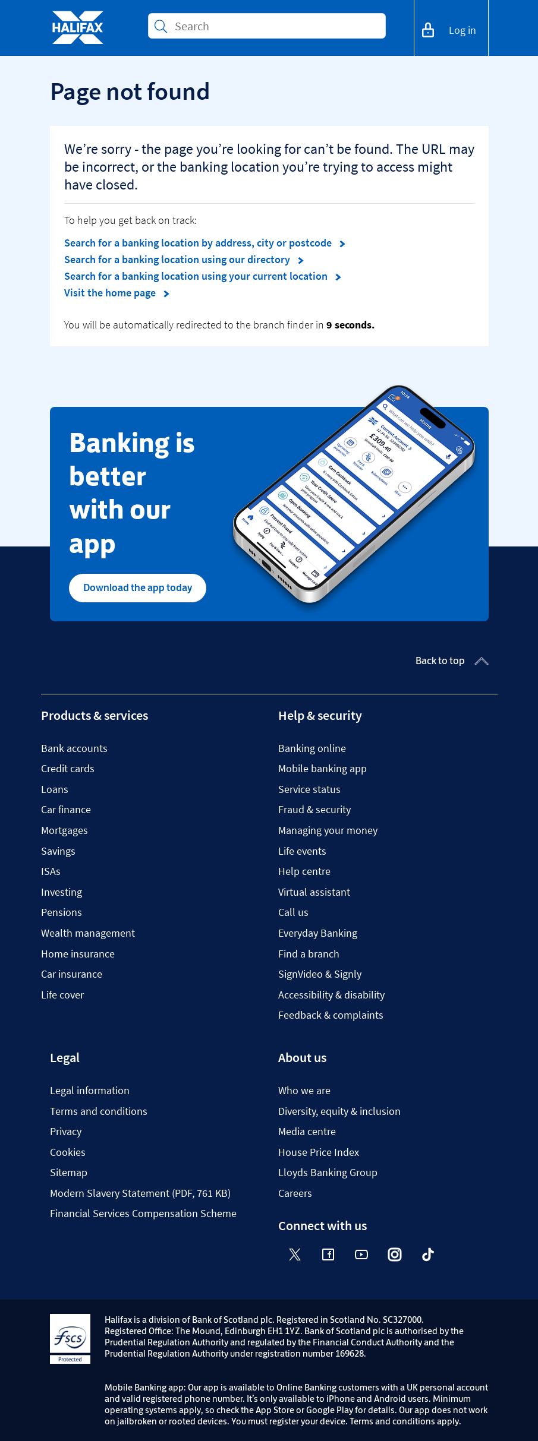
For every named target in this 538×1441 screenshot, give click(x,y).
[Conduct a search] (275, 26)
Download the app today (137, 587)
